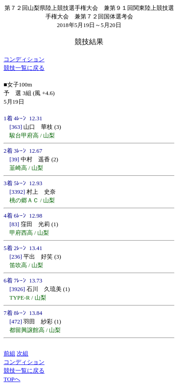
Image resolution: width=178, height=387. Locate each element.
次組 (22, 353)
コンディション (24, 59)
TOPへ (12, 379)
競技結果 (89, 42)
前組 (9, 353)
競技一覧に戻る (24, 67)
